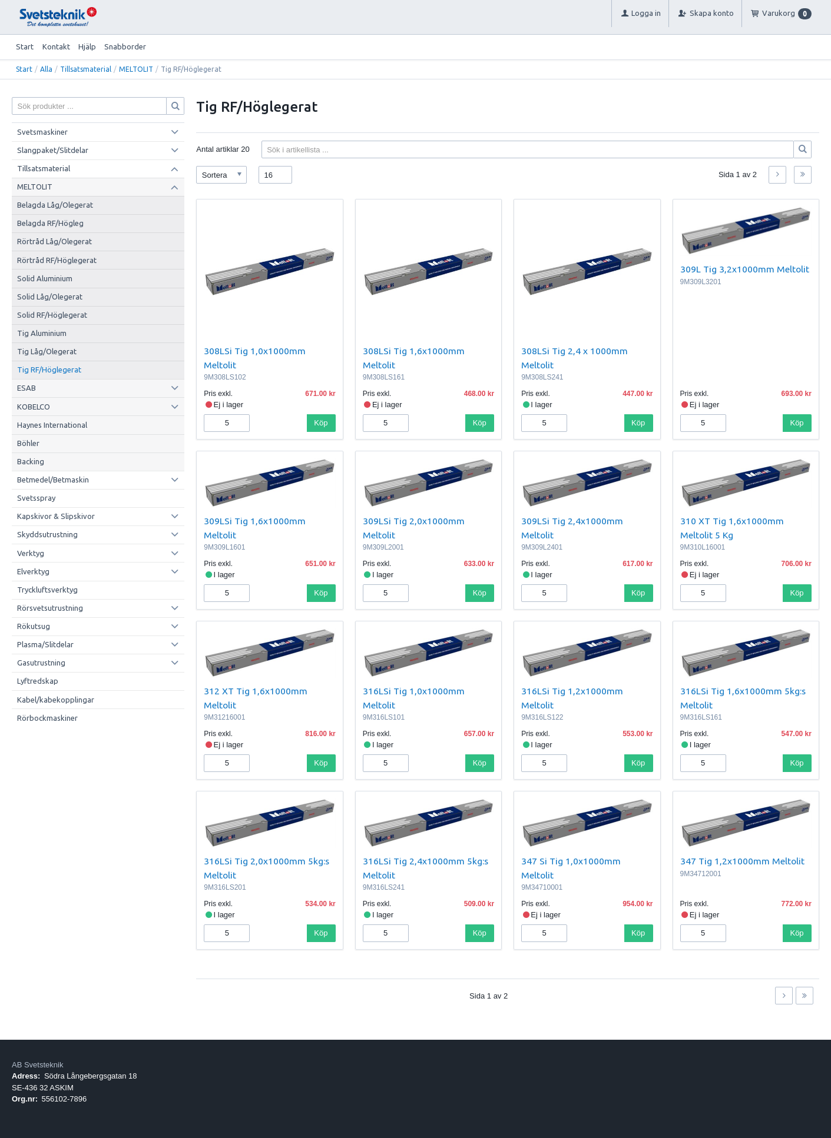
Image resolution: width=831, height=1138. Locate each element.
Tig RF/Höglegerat (49, 369)
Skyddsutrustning (47, 534)
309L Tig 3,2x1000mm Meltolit (744, 269)
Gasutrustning (41, 662)
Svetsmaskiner (42, 132)
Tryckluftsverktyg (47, 589)
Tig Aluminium (42, 333)
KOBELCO (33, 406)
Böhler (28, 443)
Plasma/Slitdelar (45, 644)
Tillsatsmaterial (85, 69)
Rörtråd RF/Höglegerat (57, 260)
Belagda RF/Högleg (50, 223)
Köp (320, 422)
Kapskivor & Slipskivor (56, 516)
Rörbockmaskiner (47, 718)
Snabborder (125, 46)
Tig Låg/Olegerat (47, 351)
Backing (30, 461)
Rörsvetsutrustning (50, 608)
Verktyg (30, 553)
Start (25, 46)
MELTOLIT (136, 69)
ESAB (26, 388)
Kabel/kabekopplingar (55, 700)
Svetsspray (36, 498)
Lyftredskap (37, 681)
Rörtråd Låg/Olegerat (54, 241)
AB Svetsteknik (37, 1064)
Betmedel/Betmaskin (53, 479)
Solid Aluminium (44, 278)
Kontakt (56, 46)
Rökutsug (33, 626)
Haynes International (52, 425)
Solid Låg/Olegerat (49, 296)
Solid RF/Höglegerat (52, 315)
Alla (46, 69)
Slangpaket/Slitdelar (52, 150)
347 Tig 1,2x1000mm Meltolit (742, 861)
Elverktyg (33, 571)
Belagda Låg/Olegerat (55, 205)
